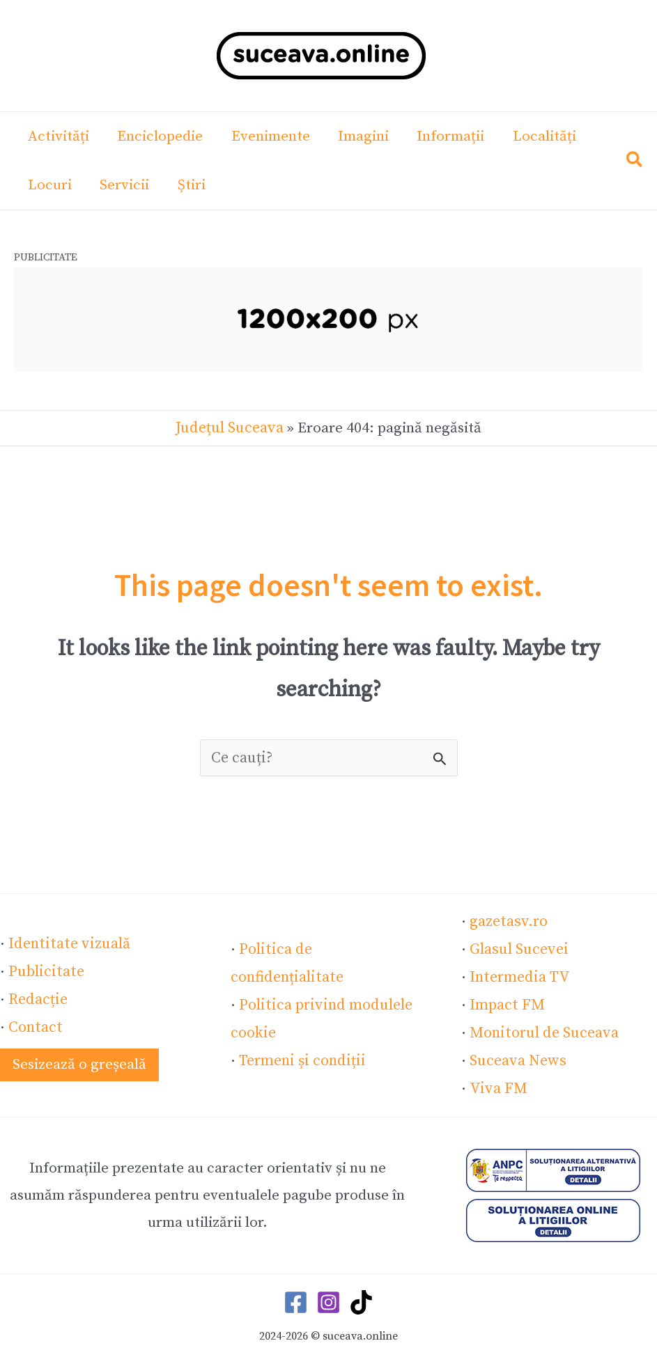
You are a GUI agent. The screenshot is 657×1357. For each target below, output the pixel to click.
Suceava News (517, 1055)
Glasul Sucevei (517, 947)
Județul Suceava (230, 427)
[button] (635, 162)
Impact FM (506, 1001)
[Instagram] (328, 1296)
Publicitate (44, 968)
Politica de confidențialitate (330, 961)
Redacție (37, 995)
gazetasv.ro (508, 920)
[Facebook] (296, 1296)
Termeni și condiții (300, 1042)
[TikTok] (361, 1296)
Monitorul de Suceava (542, 1028)
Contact (34, 1022)
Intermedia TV (518, 974)
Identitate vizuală (66, 941)
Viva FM (496, 1083)
